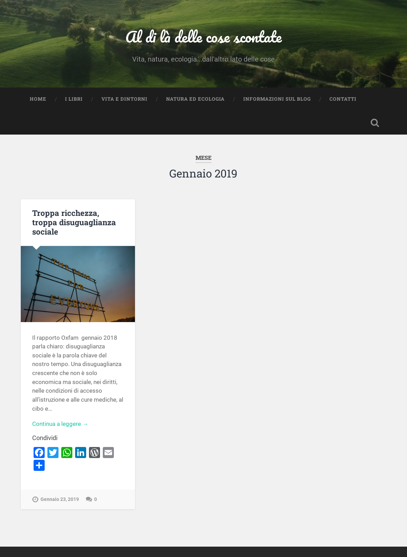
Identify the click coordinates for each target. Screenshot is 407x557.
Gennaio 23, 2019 (59, 499)
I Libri (74, 99)
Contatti (342, 99)
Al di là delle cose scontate (203, 36)
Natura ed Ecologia (195, 99)
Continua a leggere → (60, 423)
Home (38, 99)
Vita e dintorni (124, 99)
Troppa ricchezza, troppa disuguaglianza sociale (74, 222)
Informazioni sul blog (277, 99)
